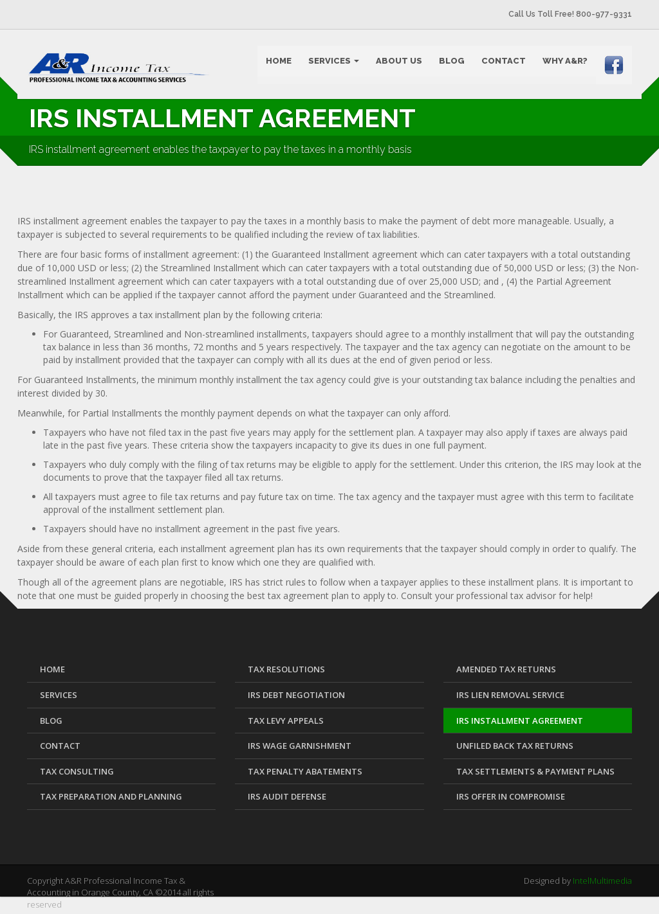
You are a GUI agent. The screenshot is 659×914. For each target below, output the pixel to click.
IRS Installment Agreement (519, 724)
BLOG (452, 61)
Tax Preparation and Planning (111, 801)
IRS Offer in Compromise (510, 801)
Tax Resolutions (286, 673)
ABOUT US (399, 61)
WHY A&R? (565, 61)
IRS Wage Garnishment (299, 750)
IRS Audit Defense (287, 801)
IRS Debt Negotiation (296, 699)
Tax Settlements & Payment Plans (535, 775)
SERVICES (333, 61)
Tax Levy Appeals (286, 724)
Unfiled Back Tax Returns (514, 750)
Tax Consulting (77, 775)
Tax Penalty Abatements (305, 775)
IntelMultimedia (602, 884)
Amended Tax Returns (506, 673)
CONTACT (503, 61)
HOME (279, 61)
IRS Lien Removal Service (510, 699)
